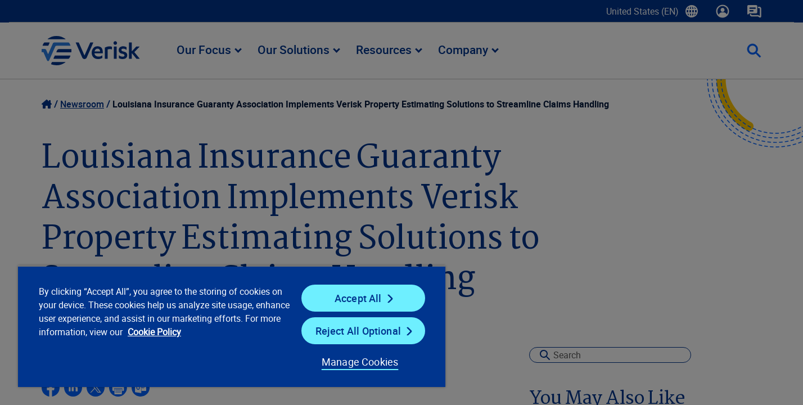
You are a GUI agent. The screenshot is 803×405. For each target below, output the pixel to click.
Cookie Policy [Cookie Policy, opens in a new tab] (154, 332)
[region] (231, 326)
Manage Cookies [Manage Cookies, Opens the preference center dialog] (360, 361)
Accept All (358, 298)
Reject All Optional (358, 331)
